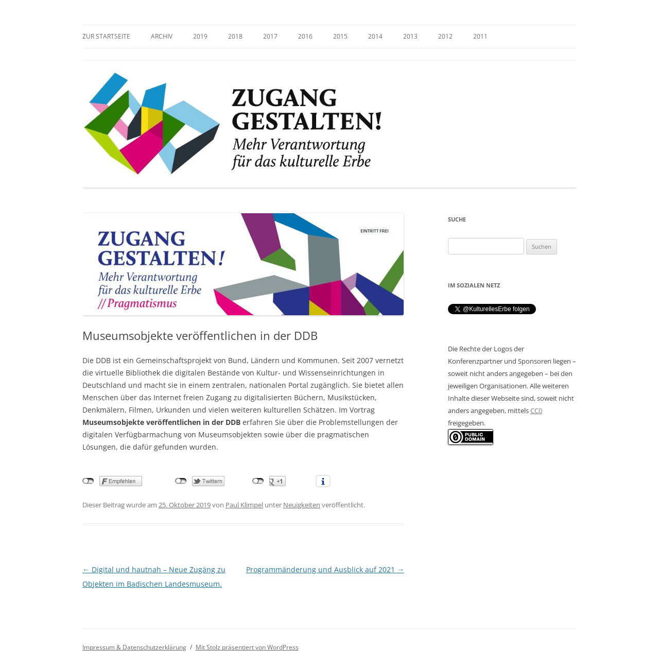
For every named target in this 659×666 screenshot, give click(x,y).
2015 (340, 36)
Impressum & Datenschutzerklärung (134, 647)
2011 (480, 36)
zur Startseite (106, 36)
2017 (270, 36)
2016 (305, 36)
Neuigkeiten (301, 504)
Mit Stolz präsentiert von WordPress (247, 647)
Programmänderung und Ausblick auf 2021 (325, 569)
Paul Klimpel (244, 504)
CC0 (536, 410)
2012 (445, 36)
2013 (410, 36)
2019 (200, 36)
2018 (235, 36)
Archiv (161, 36)
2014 (375, 36)
